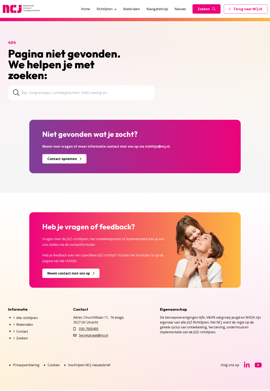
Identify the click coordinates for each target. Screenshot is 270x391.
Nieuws (180, 9)
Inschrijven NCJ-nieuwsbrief (89, 366)
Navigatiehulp (157, 9)
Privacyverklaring (26, 366)
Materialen (131, 9)
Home (85, 9)
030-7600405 (88, 330)
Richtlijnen (107, 9)
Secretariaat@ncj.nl (93, 337)
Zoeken (206, 9)
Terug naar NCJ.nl (248, 10)
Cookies (54, 366)
